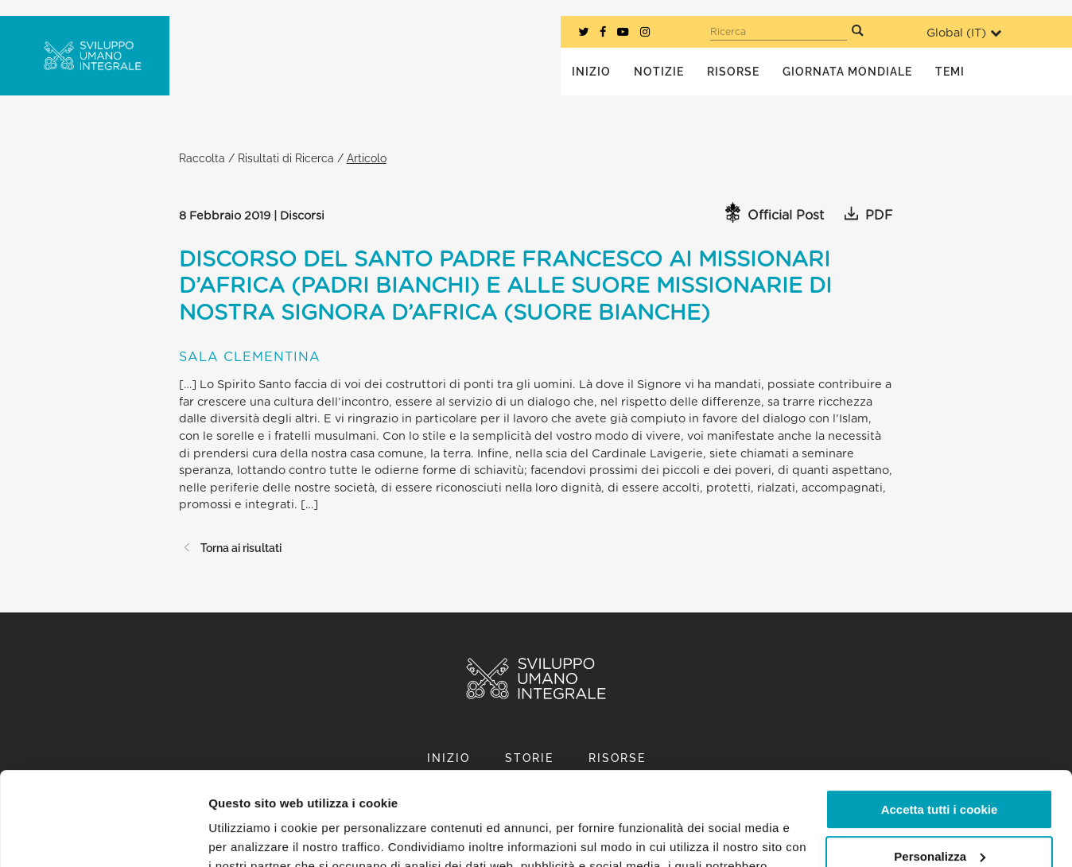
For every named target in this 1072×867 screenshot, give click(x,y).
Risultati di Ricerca (286, 158)
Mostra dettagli (251, 835)
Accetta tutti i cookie (939, 716)
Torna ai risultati (230, 547)
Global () (963, 33)
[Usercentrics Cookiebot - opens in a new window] (103, 836)
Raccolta (202, 158)
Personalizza (939, 762)
